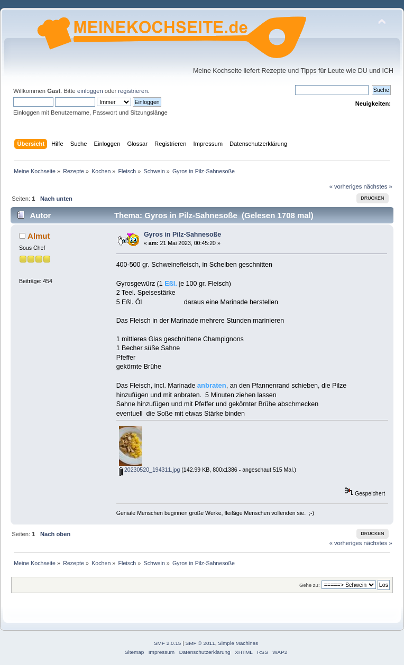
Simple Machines (238, 643)
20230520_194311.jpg (149, 469)
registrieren (133, 91)
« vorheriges (345, 186)
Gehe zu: (309, 585)
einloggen (90, 91)
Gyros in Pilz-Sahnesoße (182, 234)
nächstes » (378, 186)
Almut (38, 235)
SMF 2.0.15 (167, 643)
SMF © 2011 (200, 643)
